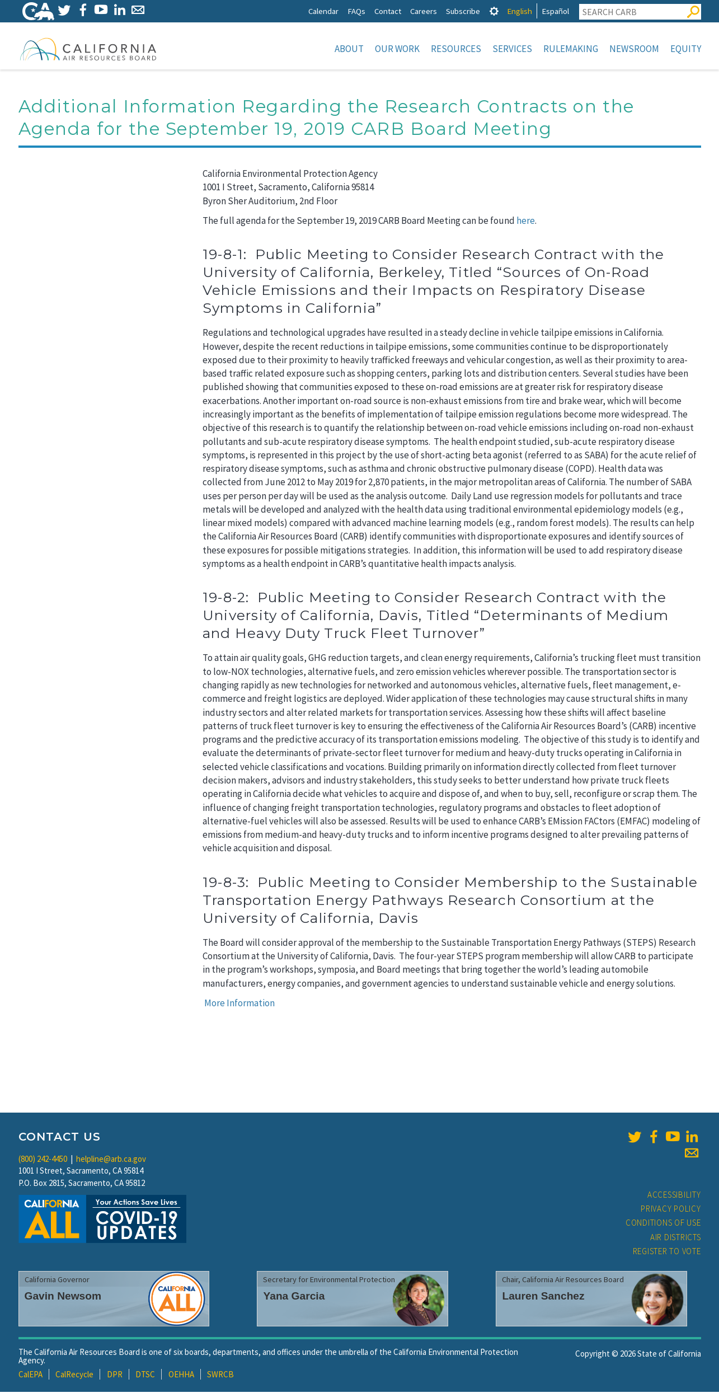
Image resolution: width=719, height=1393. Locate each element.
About (349, 49)
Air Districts (675, 1238)
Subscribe (463, 11)
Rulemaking (570, 49)
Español (555, 11)
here (525, 221)
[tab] (494, 11)
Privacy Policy (671, 1209)
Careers (423, 11)
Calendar (323, 11)
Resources (456, 49)
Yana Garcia (294, 1297)
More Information (239, 1004)
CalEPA (30, 1375)
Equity (685, 49)
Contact (387, 11)
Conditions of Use (663, 1223)
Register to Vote (667, 1252)
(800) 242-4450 (42, 1160)
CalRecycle (74, 1375)
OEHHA (181, 1375)
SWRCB (220, 1375)
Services (512, 49)
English (519, 11)
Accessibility (674, 1195)
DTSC (145, 1375)
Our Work (397, 49)
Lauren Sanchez (543, 1297)
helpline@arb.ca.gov (111, 1160)
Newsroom (634, 49)
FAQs (356, 11)
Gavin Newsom (63, 1297)
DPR (115, 1375)
